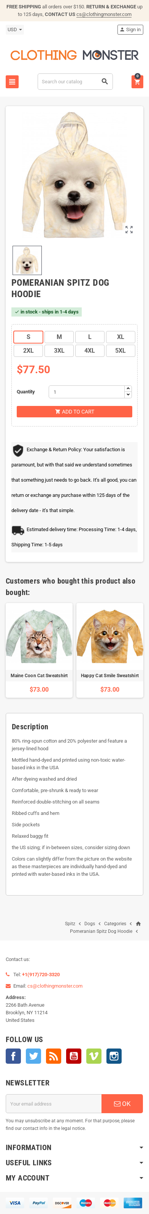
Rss (53, 1056)
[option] (39, 650)
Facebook (13, 1056)
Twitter (33, 1056)
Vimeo (93, 1056)
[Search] (75, 81)
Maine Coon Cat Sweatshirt (39, 675)
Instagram (114, 1056)
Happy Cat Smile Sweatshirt (110, 675)
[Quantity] (87, 391)
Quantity (26, 392)
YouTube (73, 1056)
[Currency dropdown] (15, 30)
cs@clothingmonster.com (104, 14)
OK (122, 1103)
